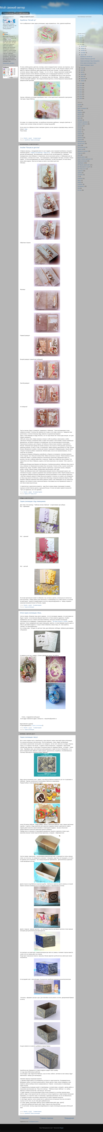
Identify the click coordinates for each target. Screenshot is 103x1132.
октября (83, 50)
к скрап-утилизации (36, 725)
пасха (79, 155)
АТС (79, 106)
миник (26, 493)
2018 (80, 42)
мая (82, 72)
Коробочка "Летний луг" (28, 20)
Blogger (61, 1127)
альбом (80, 104)
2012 (80, 92)
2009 (80, 98)
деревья (80, 114)
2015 (80, 85)
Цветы (79, 180)
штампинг (80, 184)
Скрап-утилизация (35, 139)
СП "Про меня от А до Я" (84, 166)
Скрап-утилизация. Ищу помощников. (33, 501)
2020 (80, 38)
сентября (83, 52)
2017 (80, 44)
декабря (83, 46)
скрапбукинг (81, 163)
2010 (80, 96)
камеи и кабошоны (82, 124)
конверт (80, 129)
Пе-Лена (55, 621)
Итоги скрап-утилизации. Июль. (31, 613)
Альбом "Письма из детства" (30, 147)
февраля (83, 78)
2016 (80, 83)
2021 (80, 35)
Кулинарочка (81, 141)
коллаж (79, 127)
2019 (80, 40)
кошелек (80, 139)
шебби (79, 182)
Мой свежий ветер (12, 7)
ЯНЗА (65, 621)
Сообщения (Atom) (33, 1121)
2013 (80, 89)
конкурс (80, 131)
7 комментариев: (37, 727)
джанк (79, 118)
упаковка (80, 178)
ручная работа (81, 157)
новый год (80, 149)
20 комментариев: (38, 492)
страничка (80, 170)
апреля (83, 74)
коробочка (27, 139)
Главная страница (8, 13)
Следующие (24, 1118)
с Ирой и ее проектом (36, 152)
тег (78, 176)
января (83, 80)
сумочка (80, 172)
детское (80, 116)
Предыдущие (69, 1118)
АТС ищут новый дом (22, 13)
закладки (80, 120)
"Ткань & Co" (46, 152)
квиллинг (80, 125)
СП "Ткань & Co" (32, 493)
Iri (62, 621)
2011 (80, 94)
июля (82, 67)
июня (82, 70)
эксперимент (81, 186)
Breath (6, 34)
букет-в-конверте (82, 108)
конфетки (80, 133)
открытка (80, 153)
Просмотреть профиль (8, 63)
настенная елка (82, 147)
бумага (79, 110)
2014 (80, 87)
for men (79, 190)
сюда (25, 129)
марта (82, 76)
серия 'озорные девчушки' (84, 159)
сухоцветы (80, 174)
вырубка (80, 112)
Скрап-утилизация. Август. (29, 737)
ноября (83, 48)
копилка (80, 135)
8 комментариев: (37, 605)
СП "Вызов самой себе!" (84, 164)
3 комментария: (37, 138)
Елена (60, 621)
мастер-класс (81, 143)
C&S (79, 188)
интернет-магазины (83, 122)
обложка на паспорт (83, 151)
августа (83, 54)
